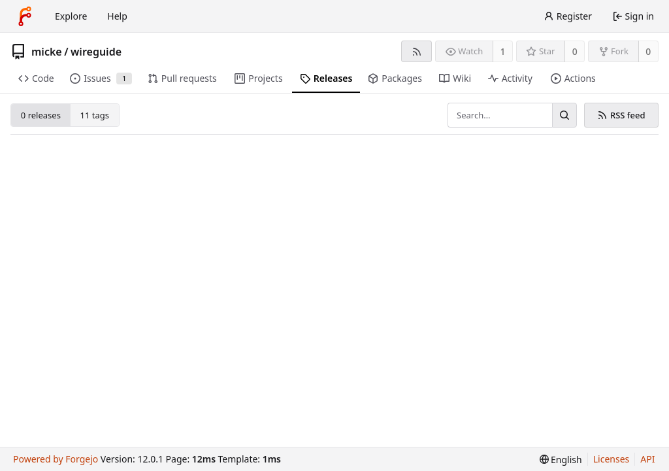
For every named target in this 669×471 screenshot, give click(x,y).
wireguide (96, 51)
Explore (71, 16)
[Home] (25, 16)
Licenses (611, 459)
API (647, 459)
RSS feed (621, 115)
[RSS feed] (416, 51)
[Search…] (564, 115)
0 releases (41, 115)
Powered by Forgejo (55, 459)
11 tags (94, 115)
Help (117, 16)
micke (46, 51)
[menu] (561, 459)
